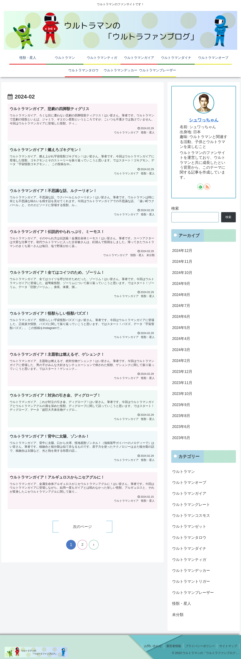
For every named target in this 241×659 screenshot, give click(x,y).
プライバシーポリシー (200, 646)
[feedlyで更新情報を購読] (200, 187)
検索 (175, 208)
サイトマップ (228, 646)
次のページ (82, 527)
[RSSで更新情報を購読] (207, 187)
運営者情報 (173, 646)
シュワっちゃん (203, 120)
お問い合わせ (153, 646)
